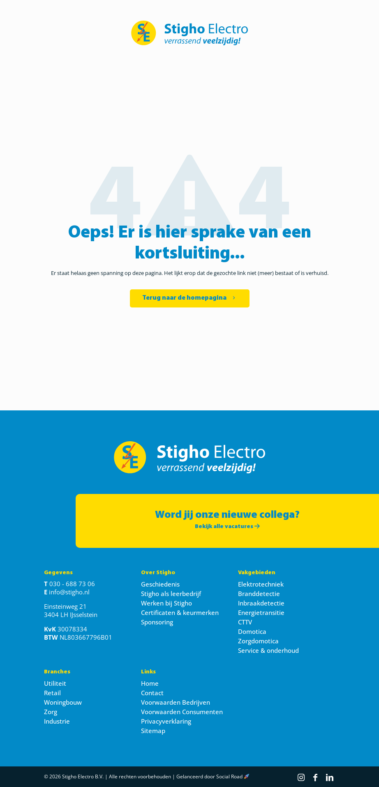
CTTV (245, 622)
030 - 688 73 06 (72, 584)
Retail (52, 693)
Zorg (50, 712)
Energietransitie (261, 612)
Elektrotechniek (261, 584)
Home (150, 683)
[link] (189, 33)
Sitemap (153, 730)
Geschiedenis (160, 584)
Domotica (252, 631)
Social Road (229, 776)
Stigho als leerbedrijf (171, 593)
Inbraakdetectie (261, 603)
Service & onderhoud (268, 650)
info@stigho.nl (69, 592)
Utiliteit (55, 683)
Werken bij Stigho (166, 603)
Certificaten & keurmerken (180, 612)
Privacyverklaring (166, 721)
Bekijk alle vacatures (227, 527)
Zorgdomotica (258, 641)
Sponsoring (157, 622)
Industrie (57, 721)
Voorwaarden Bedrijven (175, 702)
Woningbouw (63, 702)
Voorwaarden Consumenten (182, 712)
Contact (152, 693)
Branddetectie (259, 593)
